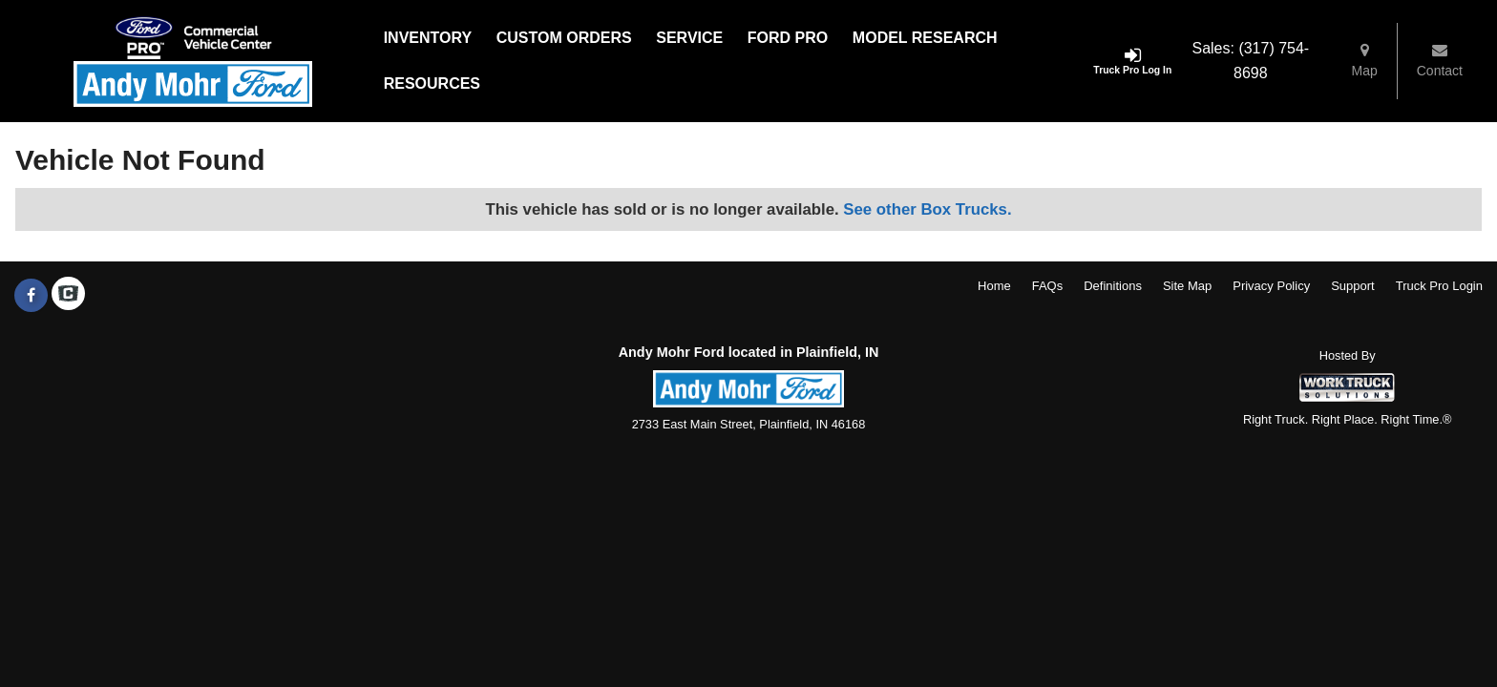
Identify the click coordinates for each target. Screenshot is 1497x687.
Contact (1440, 60)
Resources (432, 83)
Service (689, 38)
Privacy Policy (1271, 286)
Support (1353, 286)
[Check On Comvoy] (68, 295)
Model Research (925, 38)
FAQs (1048, 286)
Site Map (1187, 286)
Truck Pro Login (1439, 286)
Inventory (428, 38)
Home (994, 286)
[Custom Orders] (564, 38)
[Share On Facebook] (31, 295)
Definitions (1113, 286)
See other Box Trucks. (927, 209)
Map (1365, 60)
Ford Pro (788, 38)
